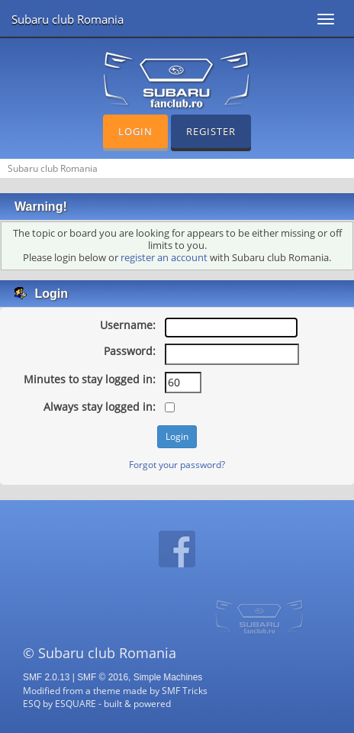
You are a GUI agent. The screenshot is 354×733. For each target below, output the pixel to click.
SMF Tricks (185, 690)
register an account (164, 257)
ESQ (31, 703)
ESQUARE (75, 703)
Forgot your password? (177, 464)
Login (135, 131)
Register (211, 131)
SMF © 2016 (102, 677)
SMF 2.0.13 (46, 677)
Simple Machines (168, 677)
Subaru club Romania (67, 19)
